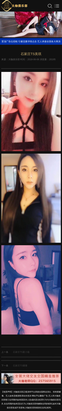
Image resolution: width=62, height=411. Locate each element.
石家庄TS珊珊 (20, 366)
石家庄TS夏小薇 (21, 352)
